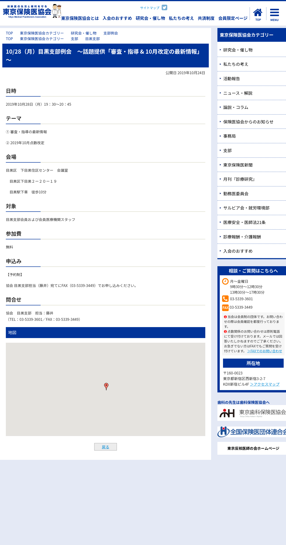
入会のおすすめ (117, 18)
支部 (74, 38)
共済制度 (206, 18)
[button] (106, 386)
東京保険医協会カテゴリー (42, 33)
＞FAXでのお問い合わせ (264, 351)
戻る (105, 447)
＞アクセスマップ (264, 384)
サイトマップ (150, 7)
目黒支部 (92, 38)
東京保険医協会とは (80, 18)
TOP (9, 33)
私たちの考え (181, 18)
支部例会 (110, 33)
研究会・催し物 (150, 18)
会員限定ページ (233, 18)
